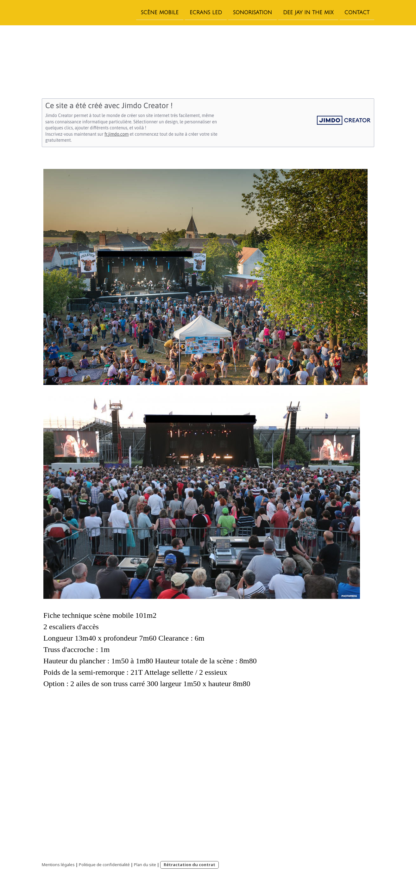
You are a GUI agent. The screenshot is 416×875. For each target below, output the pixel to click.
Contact (356, 12)
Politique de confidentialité (104, 864)
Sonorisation (252, 12)
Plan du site (145, 864)
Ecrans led (206, 12)
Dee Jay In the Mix (308, 12)
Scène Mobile (160, 12)
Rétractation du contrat (189, 864)
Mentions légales (58, 864)
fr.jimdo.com (116, 134)
